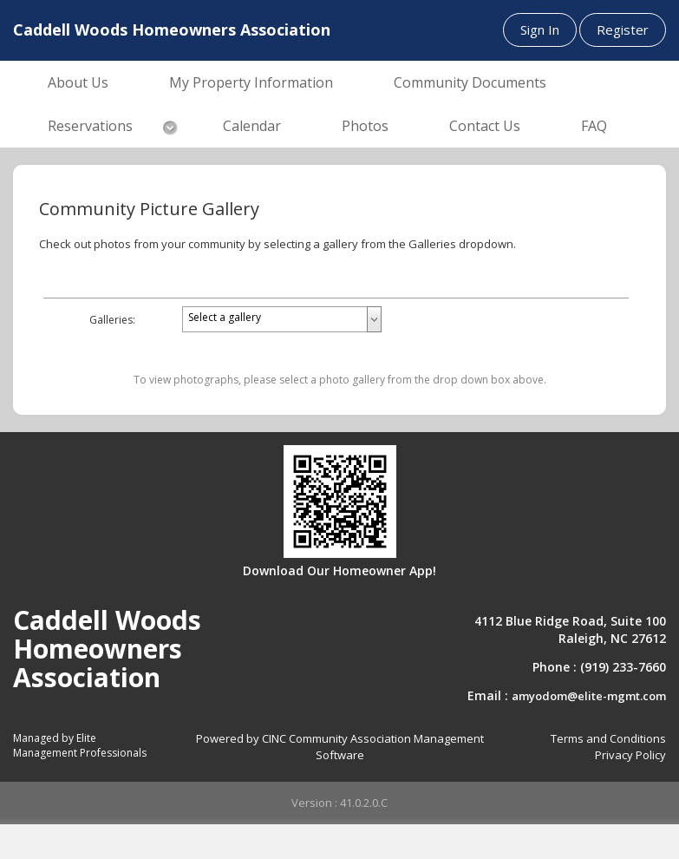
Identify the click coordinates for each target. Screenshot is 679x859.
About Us (78, 82)
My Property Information (251, 82)
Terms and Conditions (608, 738)
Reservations (90, 125)
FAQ (594, 125)
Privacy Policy (630, 755)
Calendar (252, 125)
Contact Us (484, 125)
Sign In (539, 29)
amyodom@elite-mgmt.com (589, 696)
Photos (365, 125)
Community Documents (470, 82)
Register (623, 29)
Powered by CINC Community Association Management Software (340, 747)
